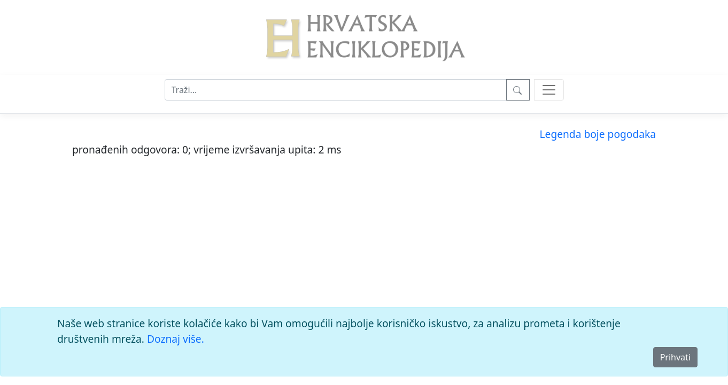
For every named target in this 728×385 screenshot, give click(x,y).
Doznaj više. (175, 339)
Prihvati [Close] (675, 357)
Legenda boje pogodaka (598, 134)
